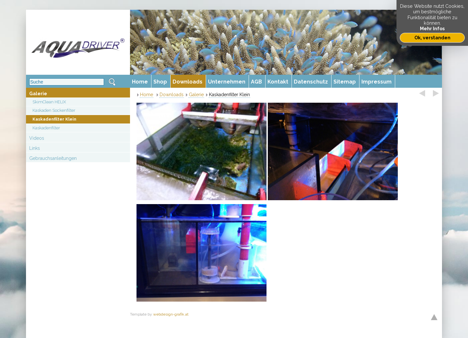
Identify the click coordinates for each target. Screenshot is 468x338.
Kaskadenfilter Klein (54, 119)
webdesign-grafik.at (170, 314)
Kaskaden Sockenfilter (53, 110)
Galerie (38, 93)
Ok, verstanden (432, 37)
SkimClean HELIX (49, 101)
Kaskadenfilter (46, 127)
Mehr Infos (432, 28)
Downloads (172, 94)
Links (34, 148)
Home (146, 94)
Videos (36, 138)
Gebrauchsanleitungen (53, 158)
